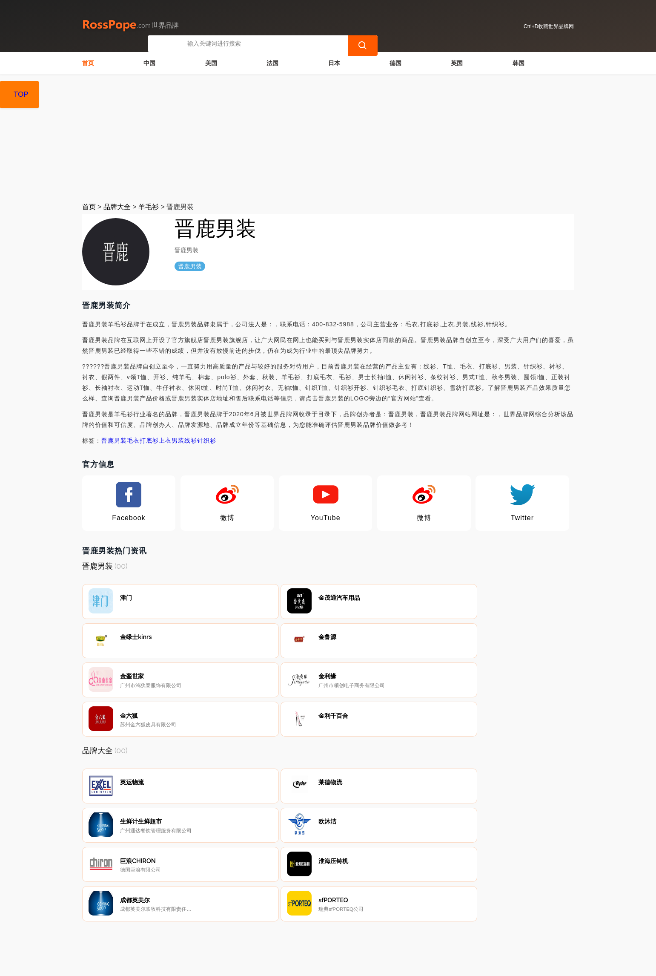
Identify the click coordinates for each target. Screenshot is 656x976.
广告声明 (274, 931)
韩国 (518, 62)
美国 (211, 62)
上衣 (165, 439)
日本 (334, 62)
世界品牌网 (243, 964)
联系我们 (188, 931)
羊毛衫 (148, 206)
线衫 (190, 439)
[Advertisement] (328, 137)
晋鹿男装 (114, 439)
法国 (272, 62)
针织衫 (206, 439)
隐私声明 (231, 931)
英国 (457, 62)
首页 (88, 62)
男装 (178, 439)
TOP (21, 94)
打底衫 (149, 439)
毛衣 (133, 439)
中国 (149, 62)
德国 (395, 62)
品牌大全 (117, 206)
